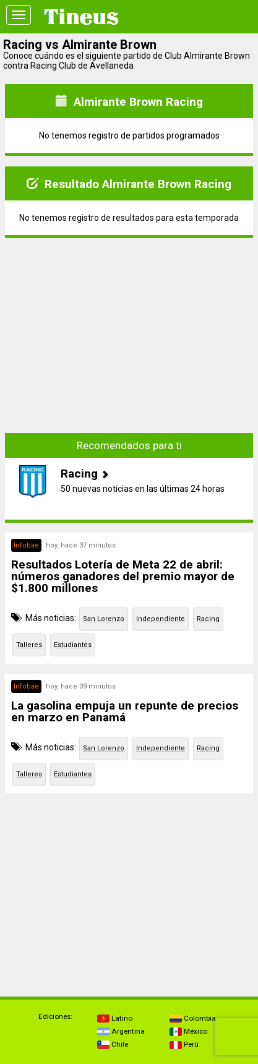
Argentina (121, 1031)
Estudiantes (73, 645)
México (188, 1031)
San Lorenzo (103, 619)
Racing (208, 619)
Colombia (193, 1018)
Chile (112, 1044)
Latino (114, 1018)
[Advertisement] (129, 334)
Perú (184, 1044)
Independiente (160, 619)
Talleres (29, 645)
